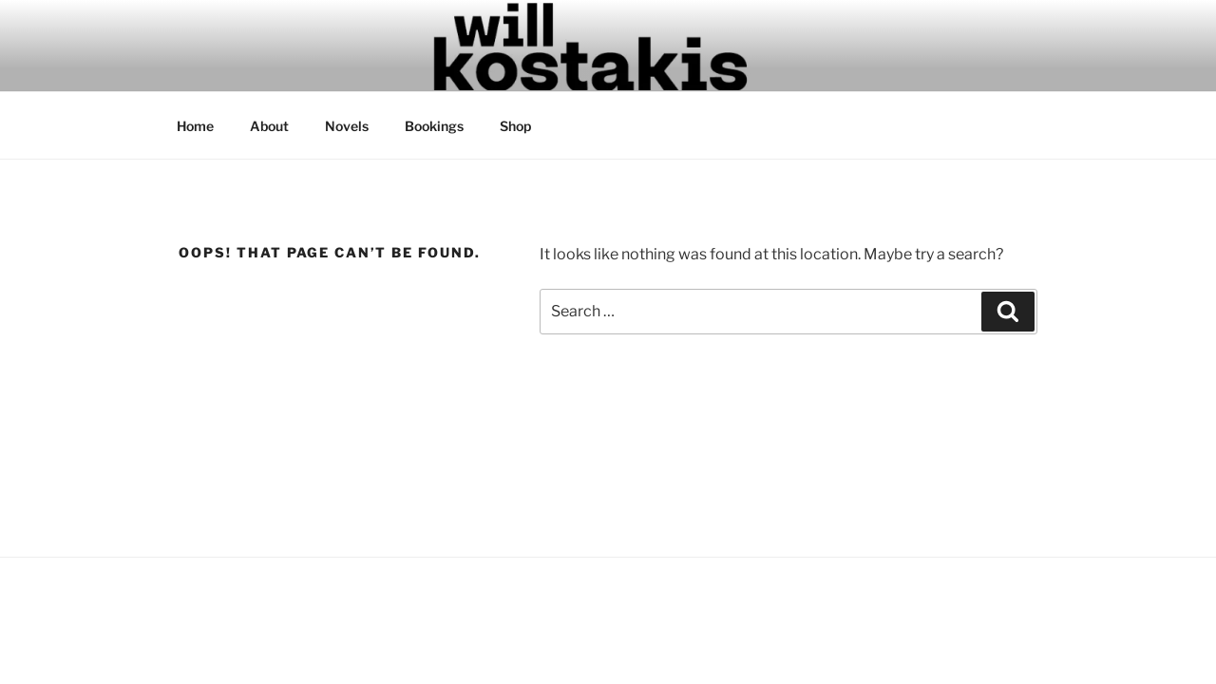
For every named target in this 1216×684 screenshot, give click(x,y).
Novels (347, 126)
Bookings (434, 126)
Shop (515, 126)
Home (195, 126)
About (269, 126)
